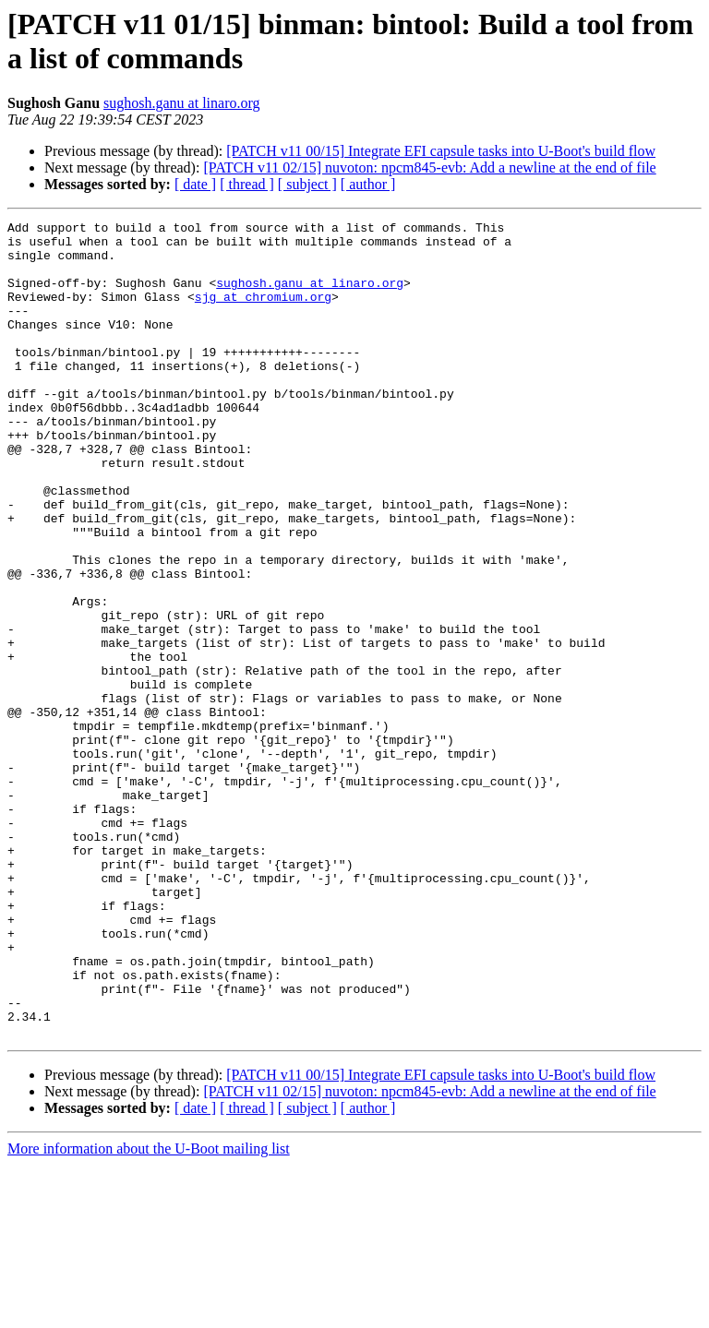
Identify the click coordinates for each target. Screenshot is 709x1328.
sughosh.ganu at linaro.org (181, 103)
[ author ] (368, 184)
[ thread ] (247, 184)
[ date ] (195, 184)
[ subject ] (307, 184)
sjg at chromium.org (263, 313)
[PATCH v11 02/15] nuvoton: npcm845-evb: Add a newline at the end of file (429, 167)
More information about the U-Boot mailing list (148, 1312)
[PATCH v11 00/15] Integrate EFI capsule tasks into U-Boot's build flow (440, 151)
